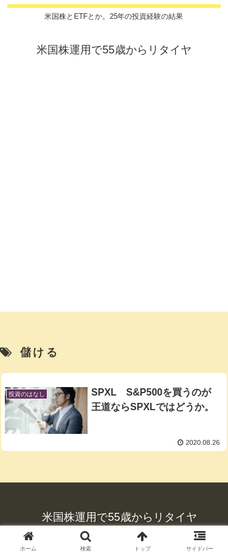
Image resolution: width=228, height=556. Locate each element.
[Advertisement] (114, 198)
